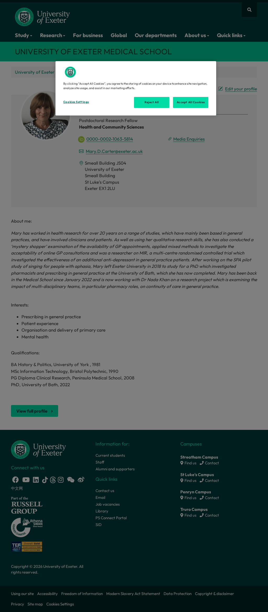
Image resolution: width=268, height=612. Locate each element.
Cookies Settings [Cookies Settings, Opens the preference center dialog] (76, 102)
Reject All (151, 102)
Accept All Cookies (191, 102)
